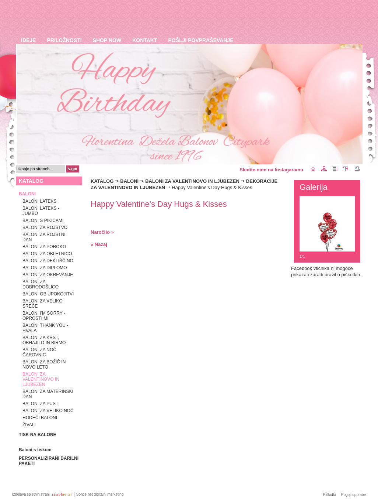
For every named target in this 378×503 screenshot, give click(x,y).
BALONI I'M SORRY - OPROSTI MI (43, 316)
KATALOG (102, 181)
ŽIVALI (29, 424)
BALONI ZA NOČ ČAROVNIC (39, 352)
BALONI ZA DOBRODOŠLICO (40, 284)
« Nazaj (99, 244)
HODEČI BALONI (39, 417)
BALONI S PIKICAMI (42, 220)
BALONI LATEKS (39, 201)
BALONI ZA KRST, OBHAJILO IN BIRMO (44, 340)
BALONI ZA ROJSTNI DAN (44, 237)
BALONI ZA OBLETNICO (47, 253)
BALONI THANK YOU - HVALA (45, 328)
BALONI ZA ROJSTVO (44, 227)
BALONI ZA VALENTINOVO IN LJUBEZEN (40, 379)
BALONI (129, 181)
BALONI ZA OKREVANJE (47, 274)
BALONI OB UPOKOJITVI (48, 294)
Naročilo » (102, 232)
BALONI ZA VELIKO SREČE (42, 303)
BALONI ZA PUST (40, 403)
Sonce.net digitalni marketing (99, 494)
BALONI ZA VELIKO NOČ (48, 410)
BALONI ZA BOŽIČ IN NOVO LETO (44, 364)
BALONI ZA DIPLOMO (44, 267)
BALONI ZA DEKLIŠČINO (47, 260)
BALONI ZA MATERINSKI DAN (47, 394)
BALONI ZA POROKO (44, 246)
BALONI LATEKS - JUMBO (40, 211)
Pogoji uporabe (353, 495)
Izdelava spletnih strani (31, 494)
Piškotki (329, 495)
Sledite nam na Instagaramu (271, 169)
